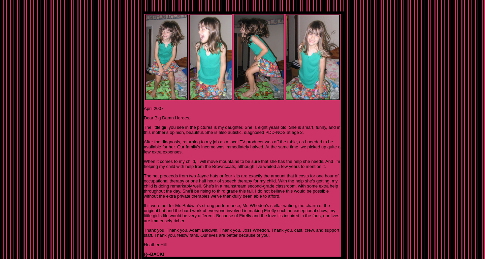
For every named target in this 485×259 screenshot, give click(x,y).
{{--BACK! (154, 254)
